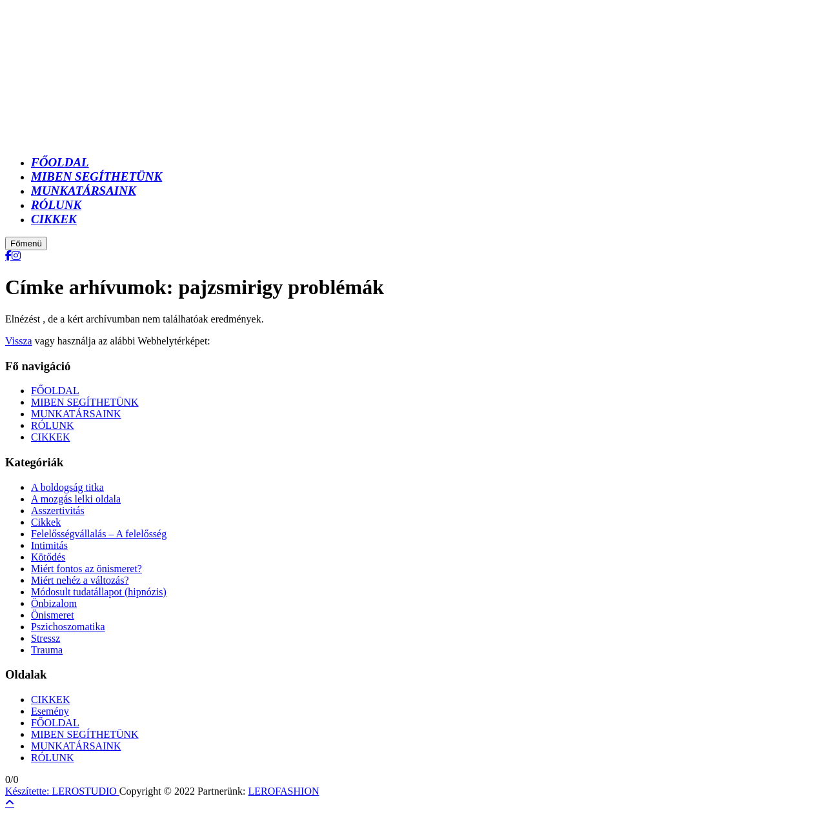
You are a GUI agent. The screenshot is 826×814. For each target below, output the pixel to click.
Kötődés (48, 556)
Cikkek (46, 522)
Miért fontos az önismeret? (86, 568)
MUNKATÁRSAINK (76, 413)
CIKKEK (50, 437)
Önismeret (52, 615)
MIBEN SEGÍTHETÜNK (85, 402)
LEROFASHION (283, 791)
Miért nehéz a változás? (79, 580)
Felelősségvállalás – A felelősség (98, 533)
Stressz (45, 638)
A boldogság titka (67, 487)
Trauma (47, 649)
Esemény (50, 711)
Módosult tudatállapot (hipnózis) (98, 591)
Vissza (18, 340)
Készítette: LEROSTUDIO (62, 791)
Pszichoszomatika (68, 626)
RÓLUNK (52, 425)
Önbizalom (54, 603)
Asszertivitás (58, 510)
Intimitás (49, 545)
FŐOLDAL (55, 390)
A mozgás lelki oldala (76, 498)
